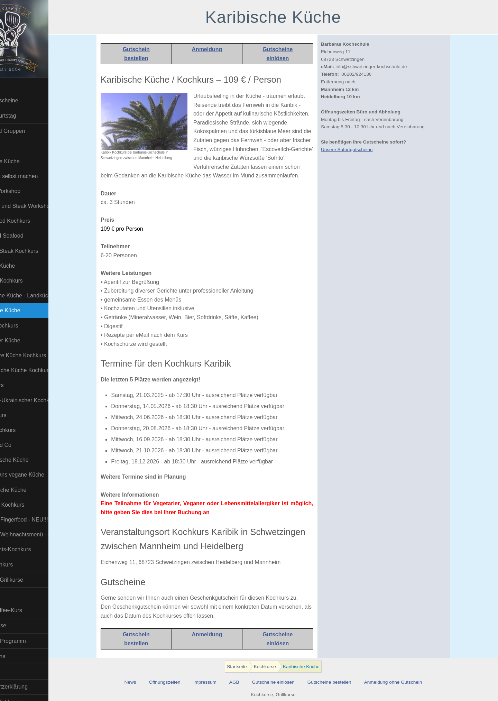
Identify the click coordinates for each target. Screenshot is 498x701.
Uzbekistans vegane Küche (40, 475)
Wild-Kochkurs (24, 565)
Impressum (219, 682)
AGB (249, 682)
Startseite (15, 85)
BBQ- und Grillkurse (28, 580)
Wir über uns (19, 656)
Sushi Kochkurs (26, 430)
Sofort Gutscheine (25, 100)
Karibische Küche (28, 310)
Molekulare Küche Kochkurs (41, 355)
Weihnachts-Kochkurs (33, 549)
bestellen (151, 58)
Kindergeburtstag (24, 116)
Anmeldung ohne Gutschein (408, 682)
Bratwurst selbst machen (37, 176)
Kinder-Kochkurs (27, 326)
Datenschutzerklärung (30, 687)
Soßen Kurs (21, 415)
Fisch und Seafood (30, 236)
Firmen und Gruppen (29, 131)
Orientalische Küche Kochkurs (42, 370)
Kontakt (12, 671)
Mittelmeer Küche (28, 340)
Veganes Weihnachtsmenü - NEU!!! (42, 534)
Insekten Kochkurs (29, 281)
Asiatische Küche (28, 161)
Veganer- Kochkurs (30, 505)
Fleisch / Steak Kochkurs (37, 251)
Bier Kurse (16, 595)
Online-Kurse (19, 625)
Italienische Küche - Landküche (42, 295)
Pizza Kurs (20, 385)
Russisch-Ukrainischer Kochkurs (42, 400)
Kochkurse (16, 146)
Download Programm (29, 641)
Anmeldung (221, 49)
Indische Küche (25, 266)
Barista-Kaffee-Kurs (27, 610)
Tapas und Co (24, 445)
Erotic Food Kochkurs (33, 221)
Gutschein (150, 49)
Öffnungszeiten (179, 682)
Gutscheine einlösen (288, 682)
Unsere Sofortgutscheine (361, 149)
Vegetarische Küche (31, 490)
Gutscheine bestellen (344, 682)
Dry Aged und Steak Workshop (42, 206)
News (145, 682)
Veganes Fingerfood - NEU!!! (42, 520)
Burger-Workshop (28, 191)
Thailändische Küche (32, 460)
